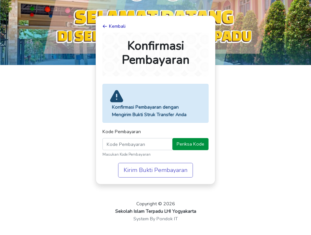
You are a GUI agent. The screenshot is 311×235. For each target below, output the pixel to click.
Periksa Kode (190, 144)
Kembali (114, 26)
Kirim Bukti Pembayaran (155, 170)
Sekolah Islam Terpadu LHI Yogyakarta (155, 211)
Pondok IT (167, 218)
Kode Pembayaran (121, 131)
